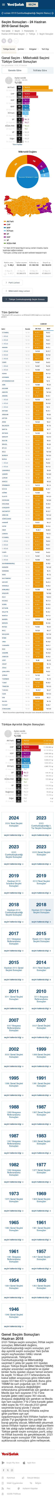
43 (44, 175)
